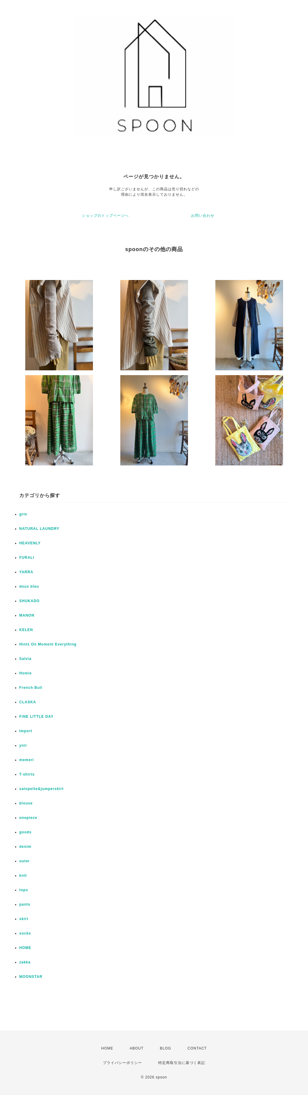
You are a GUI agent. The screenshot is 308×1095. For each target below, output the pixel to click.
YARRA (26, 572)
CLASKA (27, 702)
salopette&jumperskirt (41, 789)
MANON (26, 615)
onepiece (28, 818)
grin (23, 514)
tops (23, 890)
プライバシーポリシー (122, 1063)
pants (24, 904)
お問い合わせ (202, 215)
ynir (23, 745)
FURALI (26, 557)
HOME (25, 948)
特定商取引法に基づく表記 (181, 1063)
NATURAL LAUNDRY (39, 529)
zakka (25, 962)
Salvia (25, 659)
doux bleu (29, 586)
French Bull (30, 688)
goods (25, 832)
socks (25, 933)
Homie (25, 673)
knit (23, 875)
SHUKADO (29, 601)
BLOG (165, 1048)
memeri (26, 760)
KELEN (26, 630)
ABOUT (136, 1048)
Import (25, 731)
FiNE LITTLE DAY (36, 716)
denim (25, 847)
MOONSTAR (30, 977)
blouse (26, 803)
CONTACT (197, 1048)
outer (24, 861)
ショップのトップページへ (105, 215)
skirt (23, 919)
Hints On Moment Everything (48, 644)
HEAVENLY (30, 543)
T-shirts (27, 774)
